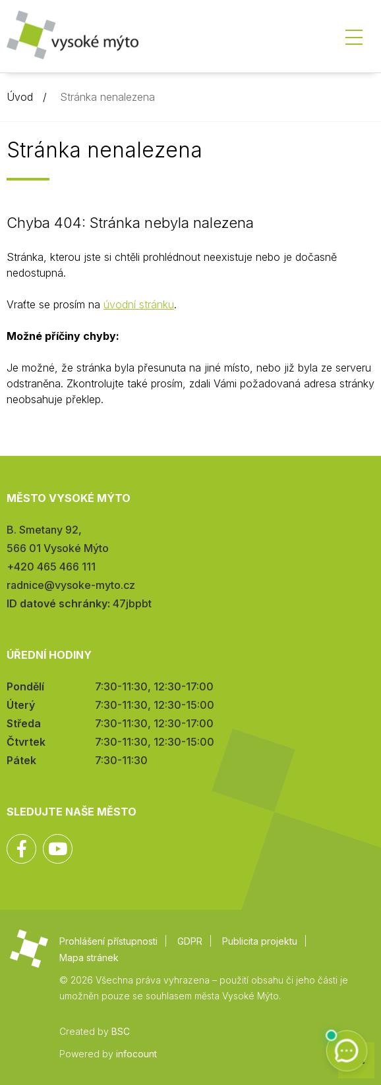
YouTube (58, 849)
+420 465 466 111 (51, 566)
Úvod (20, 96)
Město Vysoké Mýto (72, 39)
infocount (136, 1053)
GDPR (189, 941)
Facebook (21, 849)
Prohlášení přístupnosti (108, 941)
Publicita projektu (259, 941)
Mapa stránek (89, 957)
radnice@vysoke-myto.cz (71, 585)
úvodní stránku (138, 304)
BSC (120, 1031)
